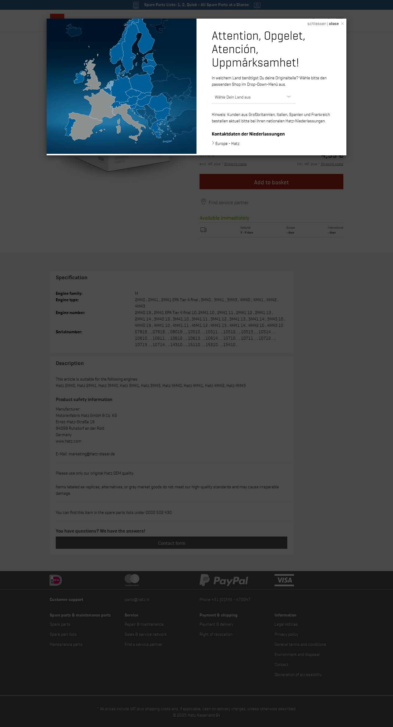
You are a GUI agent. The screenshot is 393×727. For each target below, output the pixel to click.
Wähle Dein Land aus (233, 96)
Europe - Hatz (227, 143)
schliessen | (323, 23)
